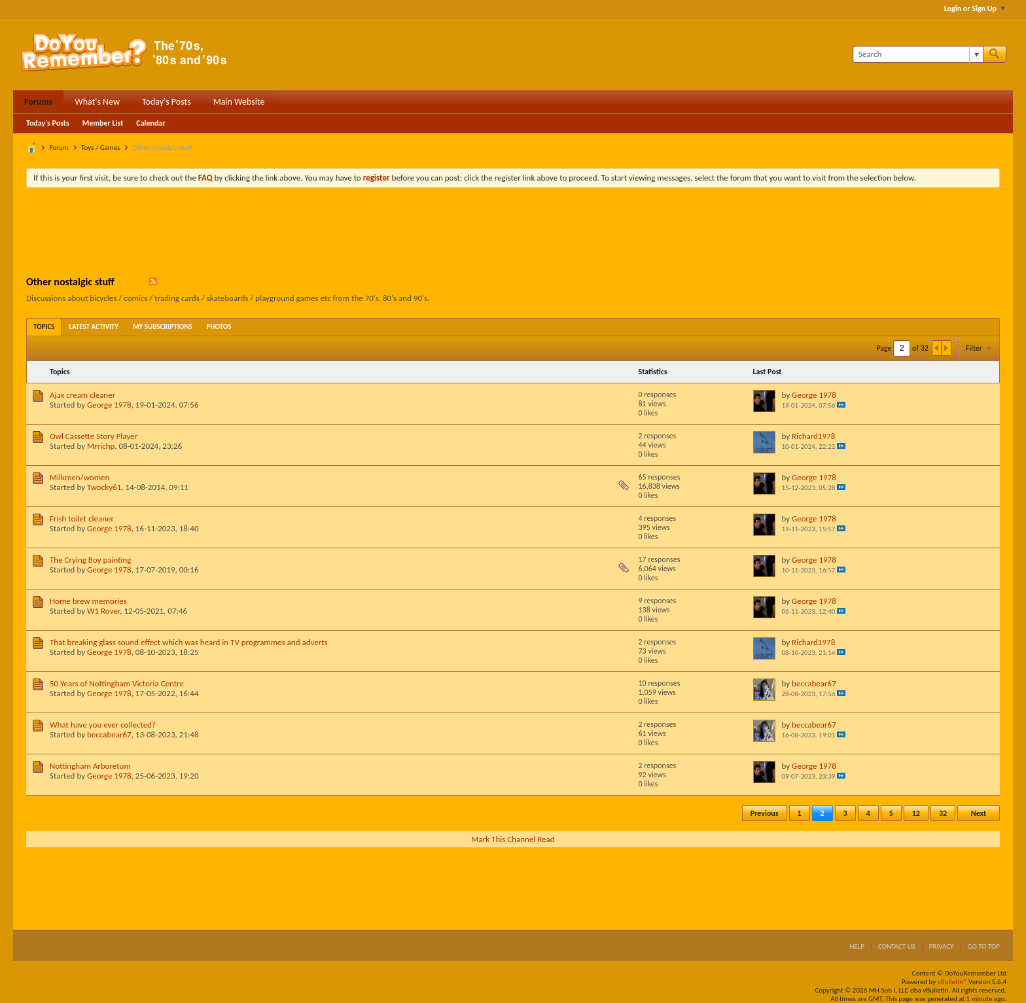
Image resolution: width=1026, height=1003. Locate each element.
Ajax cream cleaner (82, 395)
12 (916, 813)
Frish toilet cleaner (82, 518)
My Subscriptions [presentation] (162, 327)
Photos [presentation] (219, 327)
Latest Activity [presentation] (93, 327)
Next (978, 813)
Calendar (150, 123)
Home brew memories (88, 601)
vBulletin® (952, 981)
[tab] (44, 327)
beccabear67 (814, 683)
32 (943, 813)
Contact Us (896, 946)
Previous (765, 813)
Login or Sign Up (974, 8)
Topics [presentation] (43, 327)
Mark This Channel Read (512, 839)
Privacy (941, 946)
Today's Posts (166, 101)
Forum (59, 147)
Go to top (983, 946)
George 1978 (109, 405)
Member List (103, 123)
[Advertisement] (513, 233)
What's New (97, 101)
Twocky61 (104, 487)
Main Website (239, 101)
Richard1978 (813, 436)
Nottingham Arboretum (90, 766)
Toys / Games (100, 147)
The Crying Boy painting (90, 560)
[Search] (918, 54)
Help (856, 946)
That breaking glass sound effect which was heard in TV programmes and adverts (189, 642)
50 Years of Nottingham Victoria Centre (117, 683)
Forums (38, 101)
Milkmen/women (79, 477)
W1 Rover (103, 611)
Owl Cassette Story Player (93, 436)
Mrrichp (101, 446)
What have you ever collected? (103, 725)
